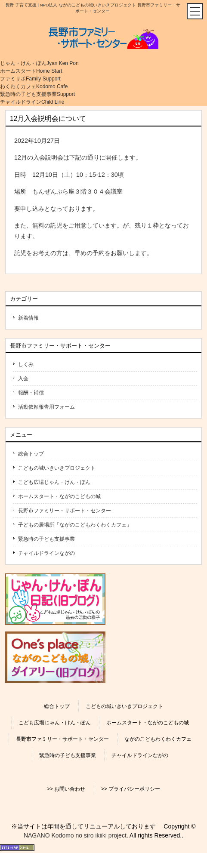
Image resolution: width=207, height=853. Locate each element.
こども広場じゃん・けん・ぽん (54, 482)
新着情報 (28, 318)
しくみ (26, 364)
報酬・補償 (31, 393)
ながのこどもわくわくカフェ (158, 739)
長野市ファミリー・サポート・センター (64, 511)
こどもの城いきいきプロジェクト (57, 468)
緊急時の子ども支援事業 (46, 539)
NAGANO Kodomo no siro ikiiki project (75, 835)
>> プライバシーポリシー (130, 789)
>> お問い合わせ (66, 789)
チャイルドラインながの (46, 553)
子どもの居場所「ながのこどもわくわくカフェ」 (75, 525)
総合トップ (31, 454)
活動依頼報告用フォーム (46, 407)
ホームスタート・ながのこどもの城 (59, 496)
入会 (23, 379)
